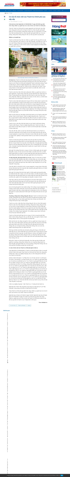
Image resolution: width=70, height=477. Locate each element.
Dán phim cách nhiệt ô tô (56, 189)
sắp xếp (29, 305)
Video (52, 64)
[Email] (9, 465)
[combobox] (59, 19)
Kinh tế (13, 10)
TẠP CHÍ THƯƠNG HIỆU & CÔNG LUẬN (34, 473)
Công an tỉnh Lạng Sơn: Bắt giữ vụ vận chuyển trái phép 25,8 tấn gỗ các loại (59, 118)
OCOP (43, 10)
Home (6, 12)
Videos (56, 10)
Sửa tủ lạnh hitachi (55, 187)
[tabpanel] (12, 321)
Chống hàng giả (58, 162)
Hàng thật (55, 1)
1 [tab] (58, 184)
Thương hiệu (19, 10)
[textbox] (59, 20)
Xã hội (52, 10)
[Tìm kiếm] (59, 10)
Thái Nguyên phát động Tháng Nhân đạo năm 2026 (33, 347)
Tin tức (8, 10)
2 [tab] (59, 184)
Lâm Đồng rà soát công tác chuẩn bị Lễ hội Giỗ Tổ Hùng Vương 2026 (59, 138)
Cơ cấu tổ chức (13, 305)
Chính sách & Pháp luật (36, 10)
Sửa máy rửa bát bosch (56, 191)
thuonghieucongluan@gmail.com (28, 464)
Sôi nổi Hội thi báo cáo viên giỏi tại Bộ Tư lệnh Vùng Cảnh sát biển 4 (59, 126)
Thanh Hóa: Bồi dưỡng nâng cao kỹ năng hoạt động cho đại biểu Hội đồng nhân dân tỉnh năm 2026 (59, 146)
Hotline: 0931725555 (61, 1)
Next (65, 183)
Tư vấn (47, 10)
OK (61, 475)
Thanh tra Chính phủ (21, 305)
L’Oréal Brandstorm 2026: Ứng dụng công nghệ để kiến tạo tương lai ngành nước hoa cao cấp (59, 109)
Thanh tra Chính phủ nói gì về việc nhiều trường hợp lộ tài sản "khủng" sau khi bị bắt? (43, 324)
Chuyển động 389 (26, 10)
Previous (52, 183)
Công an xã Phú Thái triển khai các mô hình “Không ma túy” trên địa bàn (59, 157)
